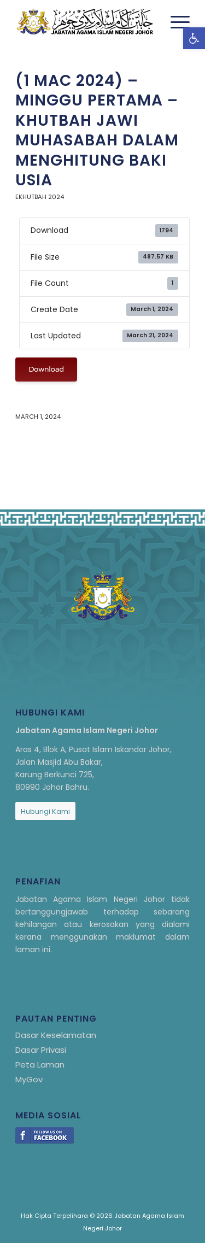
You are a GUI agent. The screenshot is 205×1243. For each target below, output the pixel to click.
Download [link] (46, 369)
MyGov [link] (29, 1079)
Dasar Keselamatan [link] (55, 1035)
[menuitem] (175, 22)
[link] (194, 38)
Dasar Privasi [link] (40, 1050)
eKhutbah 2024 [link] (39, 196)
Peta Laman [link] (40, 1064)
